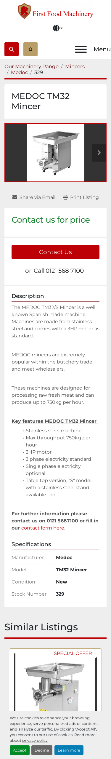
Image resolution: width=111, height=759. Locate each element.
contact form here (42, 528)
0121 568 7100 (65, 270)
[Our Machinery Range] (31, 66)
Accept (19, 750)
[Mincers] (75, 66)
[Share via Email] (34, 197)
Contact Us (55, 252)
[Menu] (81, 49)
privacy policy (35, 740)
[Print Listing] (81, 197)
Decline (42, 750)
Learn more (69, 750)
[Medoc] (19, 72)
